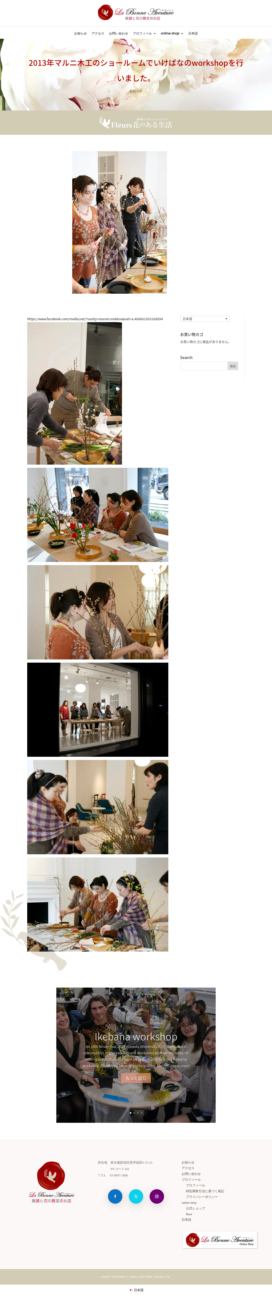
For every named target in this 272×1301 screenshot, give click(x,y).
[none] (205, 319)
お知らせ (80, 34)
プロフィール (142, 34)
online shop (170, 34)
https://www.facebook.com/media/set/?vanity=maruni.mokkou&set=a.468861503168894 (95, 319)
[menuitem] (193, 34)
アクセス (98, 34)
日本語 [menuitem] (187, 318)
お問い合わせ (118, 34)
